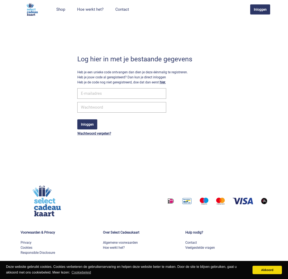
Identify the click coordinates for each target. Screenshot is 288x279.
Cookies (26, 248)
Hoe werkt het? (114, 248)
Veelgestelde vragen (200, 248)
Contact (191, 243)
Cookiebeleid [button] (81, 272)
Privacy (26, 243)
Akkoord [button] (267, 270)
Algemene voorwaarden (120, 243)
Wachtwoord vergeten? (94, 134)
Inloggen (260, 10)
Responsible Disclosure (38, 253)
